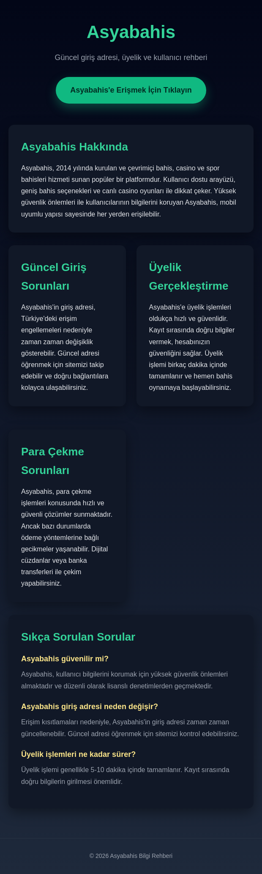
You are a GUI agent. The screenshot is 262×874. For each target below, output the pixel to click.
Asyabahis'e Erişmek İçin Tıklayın (130, 90)
